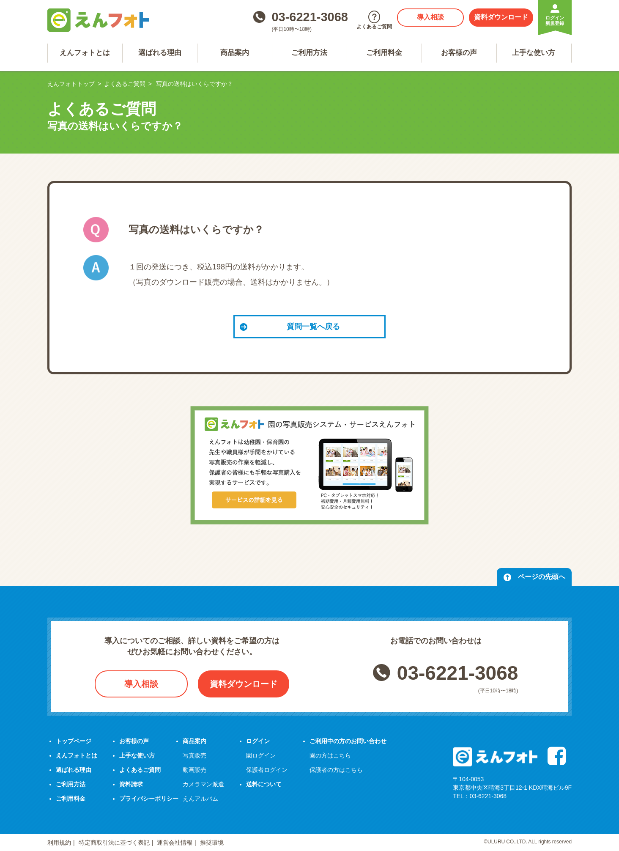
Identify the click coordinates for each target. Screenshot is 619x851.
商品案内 (234, 53)
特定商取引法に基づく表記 (114, 842)
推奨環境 (212, 842)
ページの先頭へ (534, 577)
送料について (264, 784)
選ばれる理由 (159, 53)
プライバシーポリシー (148, 798)
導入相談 (430, 17)
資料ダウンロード (501, 17)
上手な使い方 (533, 53)
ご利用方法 (309, 53)
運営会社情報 (174, 842)
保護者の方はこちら (336, 769)
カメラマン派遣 (203, 784)
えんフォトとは (85, 53)
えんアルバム (200, 798)
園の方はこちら (330, 755)
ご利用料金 (384, 53)
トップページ (73, 741)
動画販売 (194, 769)
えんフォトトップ (71, 83)
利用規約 (59, 842)
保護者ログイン (267, 769)
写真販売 (194, 755)
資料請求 (131, 784)
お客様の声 (459, 53)
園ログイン (261, 755)
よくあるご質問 (124, 83)
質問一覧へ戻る (290, 326)
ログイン (258, 741)
